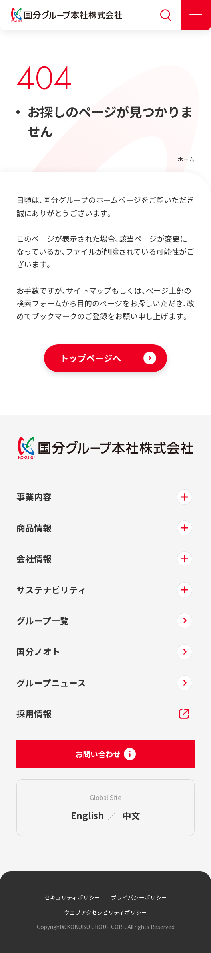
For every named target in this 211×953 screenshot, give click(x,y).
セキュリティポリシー (72, 897)
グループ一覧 (42, 620)
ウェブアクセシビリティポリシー (105, 912)
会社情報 (34, 558)
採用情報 (34, 713)
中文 (131, 815)
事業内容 (34, 496)
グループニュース (51, 682)
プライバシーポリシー (139, 897)
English (87, 815)
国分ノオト (38, 651)
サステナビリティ (51, 589)
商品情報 (34, 527)
